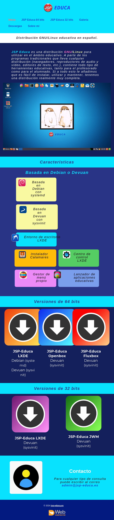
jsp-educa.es (57, 505)
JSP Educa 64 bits (32, 19)
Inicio (11, 19)
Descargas (15, 26)
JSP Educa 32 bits (61, 19)
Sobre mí (33, 26)
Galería (83, 19)
